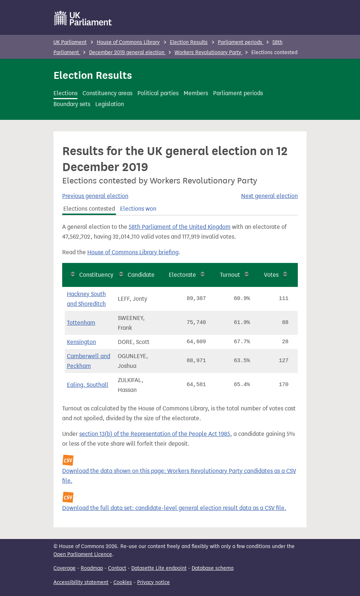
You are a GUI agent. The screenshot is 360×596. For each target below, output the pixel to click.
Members (196, 93)
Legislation (109, 104)
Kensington (81, 341)
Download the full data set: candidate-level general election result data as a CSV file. (174, 507)
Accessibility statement (80, 582)
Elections (65, 93)
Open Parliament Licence (82, 554)
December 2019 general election (127, 52)
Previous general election (95, 195)
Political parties (158, 93)
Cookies (122, 582)
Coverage (64, 568)
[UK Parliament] (83, 18)
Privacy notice (153, 582)
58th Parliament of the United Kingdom (180, 226)
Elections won (138, 208)
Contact (117, 568)
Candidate (141, 274)
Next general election (269, 195)
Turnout (230, 274)
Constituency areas (107, 93)
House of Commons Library (128, 42)
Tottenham (81, 322)
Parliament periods (241, 42)
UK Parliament (70, 42)
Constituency (96, 274)
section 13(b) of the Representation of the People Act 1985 (154, 433)
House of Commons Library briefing (133, 252)
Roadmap (92, 568)
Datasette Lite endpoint (159, 568)
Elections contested (89, 208)
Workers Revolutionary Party (209, 52)
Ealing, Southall (87, 384)
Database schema (212, 568)
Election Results (189, 42)
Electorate (182, 274)
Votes (271, 274)
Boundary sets (71, 104)
